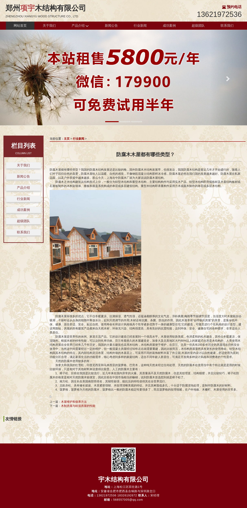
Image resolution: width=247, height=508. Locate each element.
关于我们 (49, 25)
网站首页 (20, 25)
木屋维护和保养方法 (74, 401)
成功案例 (169, 25)
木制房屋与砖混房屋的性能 (78, 405)
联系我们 (227, 25)
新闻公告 (111, 25)
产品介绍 (80, 26)
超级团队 (198, 25)
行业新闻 (140, 25)
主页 (67, 138)
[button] (18, 77)
